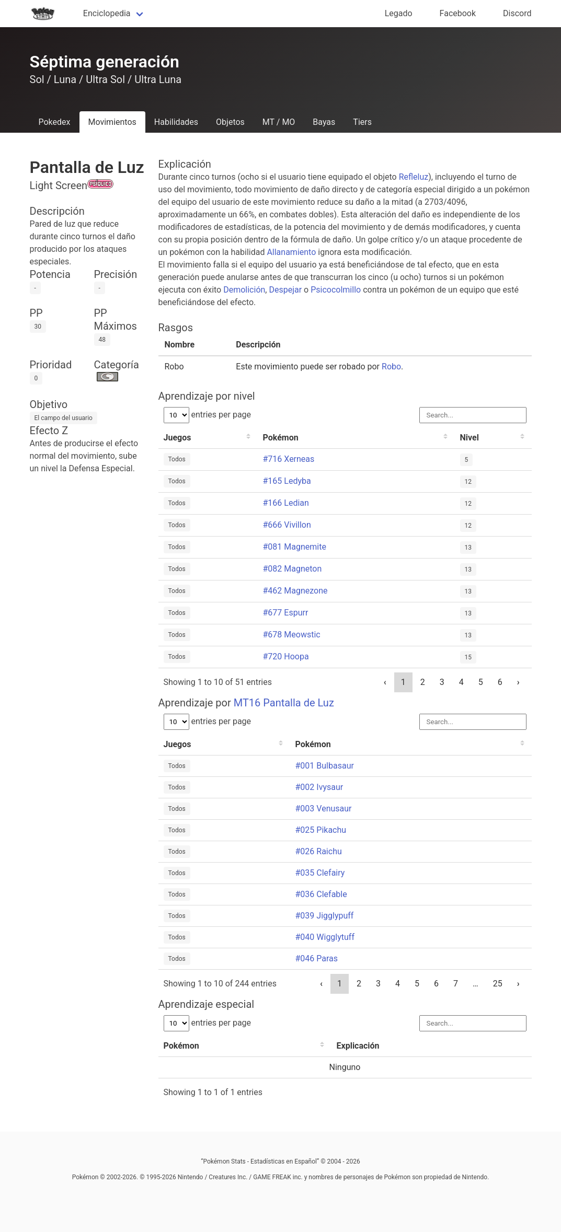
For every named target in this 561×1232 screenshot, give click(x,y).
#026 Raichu (318, 851)
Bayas (324, 122)
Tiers (362, 122)
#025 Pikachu (321, 830)
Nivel (469, 438)
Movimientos (112, 122)
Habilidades (176, 122)
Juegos (177, 438)
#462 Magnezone (295, 591)
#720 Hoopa (286, 656)
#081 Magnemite (294, 547)
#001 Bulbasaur (324, 766)
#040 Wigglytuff (325, 937)
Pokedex (55, 122)
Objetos (230, 122)
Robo (391, 366)
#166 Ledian (286, 503)
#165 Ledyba (287, 481)
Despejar (285, 290)
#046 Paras (316, 958)
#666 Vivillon (287, 525)
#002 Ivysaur (319, 787)
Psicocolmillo (336, 290)
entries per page (207, 415)
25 (497, 984)
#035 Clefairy (320, 873)
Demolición (244, 290)
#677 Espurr (285, 613)
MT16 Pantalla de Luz (284, 702)
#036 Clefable (321, 894)
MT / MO (278, 122)
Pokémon (281, 438)
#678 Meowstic (291, 635)
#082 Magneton (292, 569)
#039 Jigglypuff (324, 916)
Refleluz (414, 177)
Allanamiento (291, 252)
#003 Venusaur (323, 808)
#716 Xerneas (289, 459)
